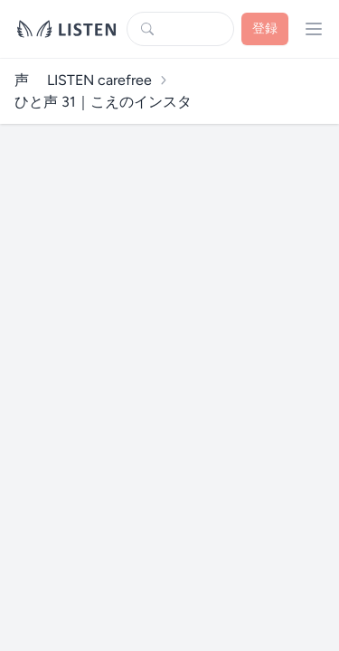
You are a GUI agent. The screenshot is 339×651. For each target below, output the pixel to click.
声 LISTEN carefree (83, 80)
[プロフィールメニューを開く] (314, 29)
